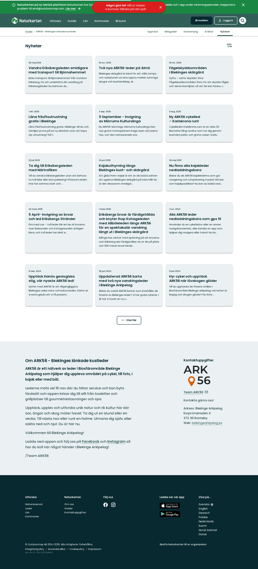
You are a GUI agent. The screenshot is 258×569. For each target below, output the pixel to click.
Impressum (94, 549)
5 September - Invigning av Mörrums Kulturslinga (120, 118)
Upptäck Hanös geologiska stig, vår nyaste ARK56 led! (52, 278)
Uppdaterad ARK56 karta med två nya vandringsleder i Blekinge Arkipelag (123, 280)
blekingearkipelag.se (207, 423)
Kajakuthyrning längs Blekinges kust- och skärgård (124, 167)
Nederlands (206, 521)
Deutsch (204, 513)
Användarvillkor (57, 549)
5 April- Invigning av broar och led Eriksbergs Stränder (52, 216)
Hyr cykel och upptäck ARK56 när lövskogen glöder (193, 278)
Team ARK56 (196, 392)
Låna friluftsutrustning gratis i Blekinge (48, 118)
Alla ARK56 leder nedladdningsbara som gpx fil (195, 216)
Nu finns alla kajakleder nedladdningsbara (189, 167)
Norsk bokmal (208, 530)
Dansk (203, 534)
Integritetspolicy (35, 549)
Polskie (203, 517)
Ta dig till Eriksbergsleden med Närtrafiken (50, 167)
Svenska (204, 504)
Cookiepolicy (77, 549)
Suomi (202, 526)
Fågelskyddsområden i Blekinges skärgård (188, 70)
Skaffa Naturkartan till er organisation (183, 544)
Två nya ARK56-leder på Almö (124, 68)
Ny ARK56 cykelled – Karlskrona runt (184, 118)
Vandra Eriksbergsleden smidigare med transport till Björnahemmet (58, 70)
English (203, 509)
